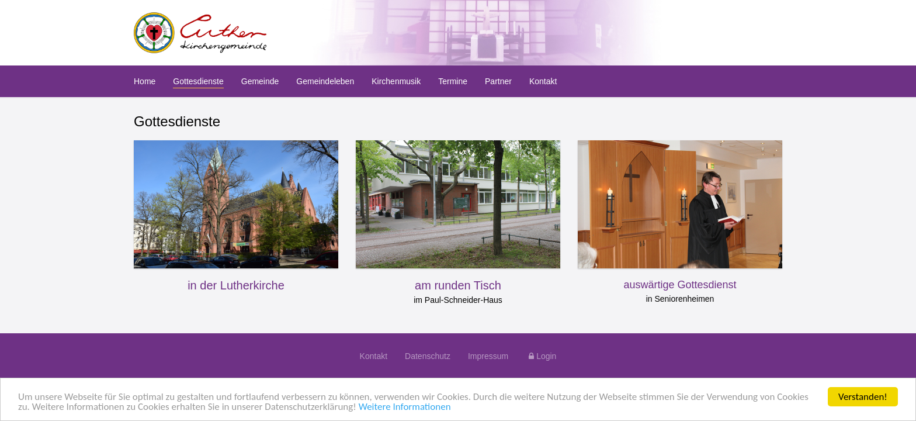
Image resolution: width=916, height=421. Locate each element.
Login (541, 356)
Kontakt (373, 356)
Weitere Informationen (405, 407)
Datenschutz (427, 356)
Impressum (488, 356)
